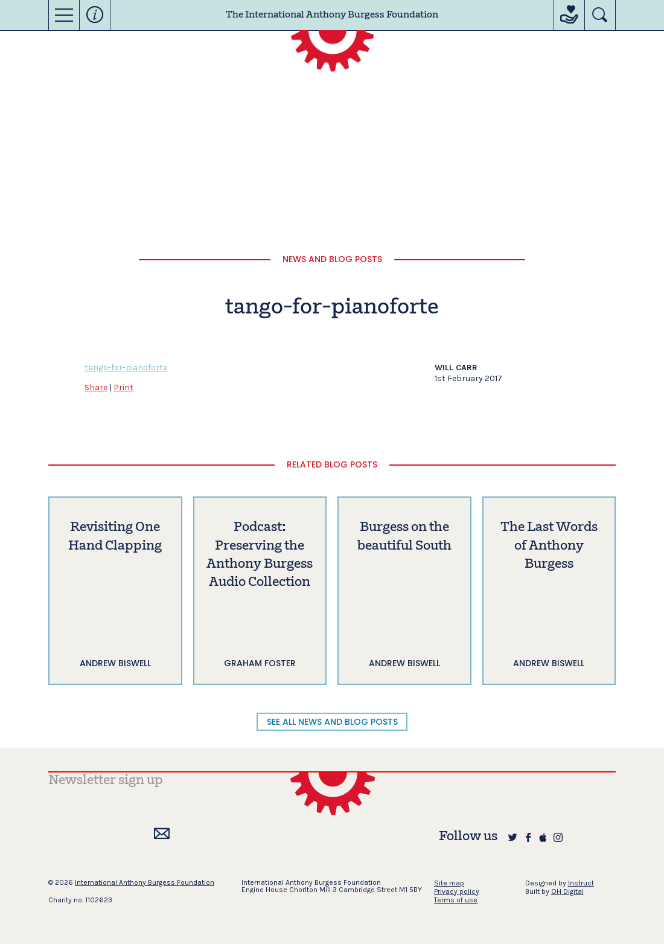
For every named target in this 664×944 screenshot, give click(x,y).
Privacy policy (456, 891)
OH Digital (567, 891)
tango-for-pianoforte (126, 367)
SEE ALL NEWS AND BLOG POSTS (332, 722)
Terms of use (455, 900)
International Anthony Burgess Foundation (144, 882)
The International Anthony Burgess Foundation (332, 15)
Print (123, 387)
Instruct (581, 883)
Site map (449, 883)
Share (96, 387)
